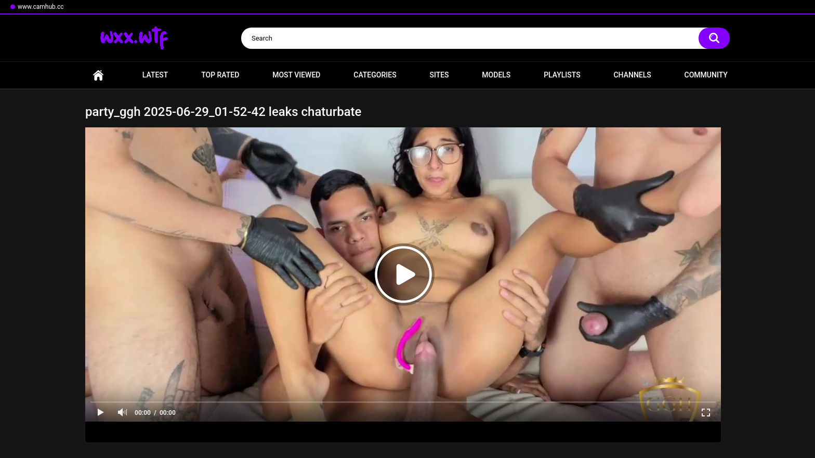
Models (496, 75)
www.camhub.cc (41, 6)
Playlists (562, 75)
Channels (632, 75)
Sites (439, 75)
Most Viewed (296, 75)
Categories (374, 75)
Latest (155, 75)
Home (98, 75)
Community (706, 75)
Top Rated (220, 75)
